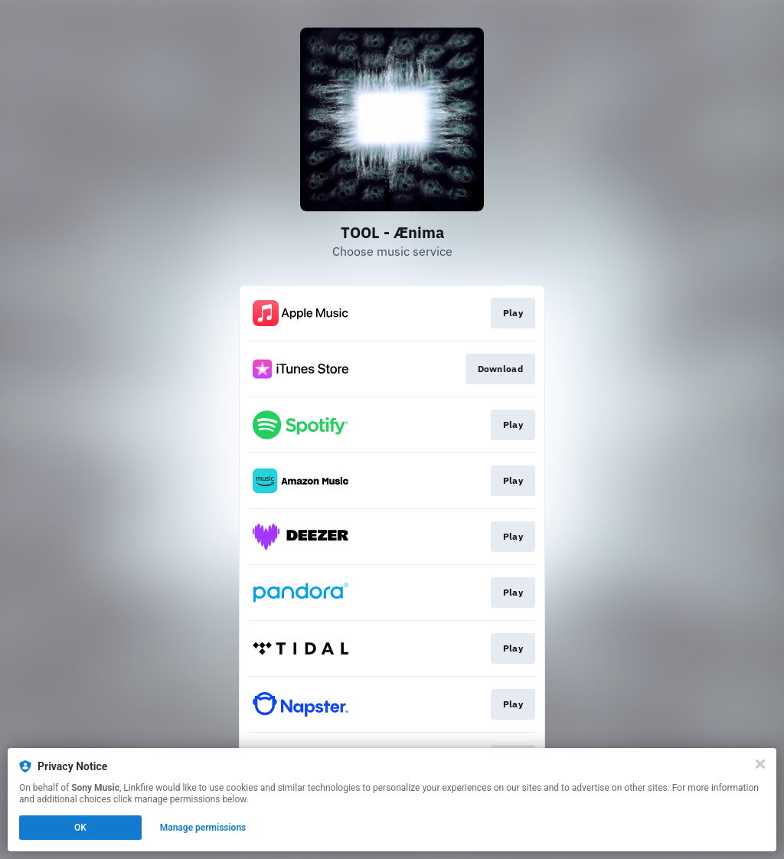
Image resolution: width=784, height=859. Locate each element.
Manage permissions (203, 827)
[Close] (760, 764)
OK (80, 827)
